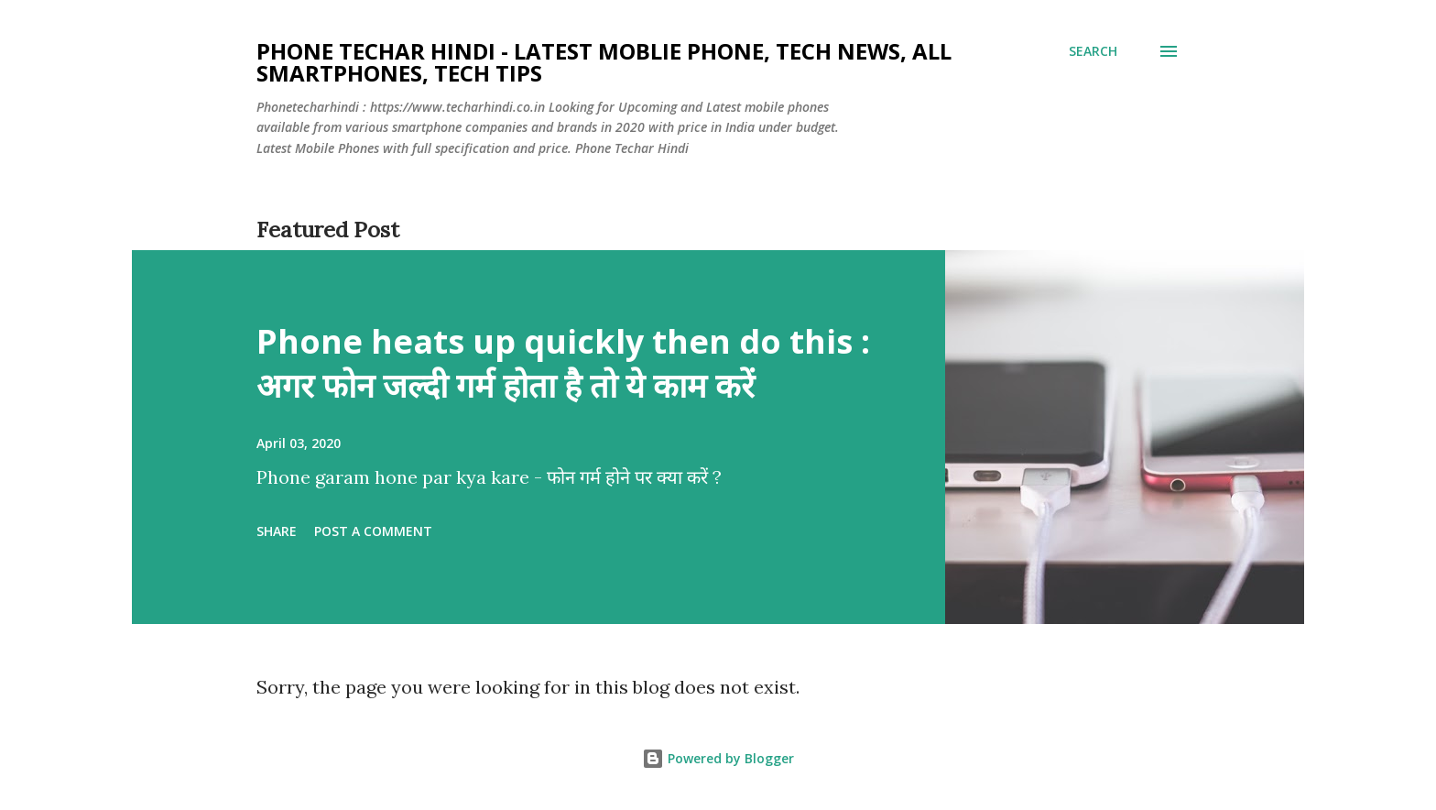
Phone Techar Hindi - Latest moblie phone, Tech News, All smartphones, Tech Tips (604, 62)
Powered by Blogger (718, 758)
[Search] (1093, 51)
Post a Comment (373, 531)
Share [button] (276, 531)
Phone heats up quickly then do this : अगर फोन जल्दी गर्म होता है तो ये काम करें (563, 363)
